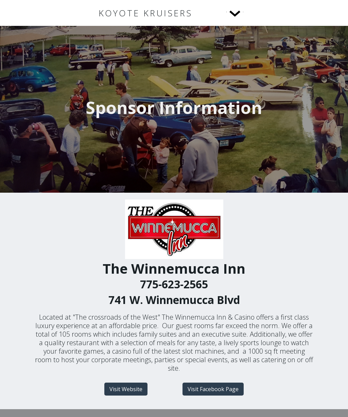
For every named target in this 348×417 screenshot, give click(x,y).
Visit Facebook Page (213, 389)
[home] (145, 13)
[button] (220, 13)
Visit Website (125, 389)
